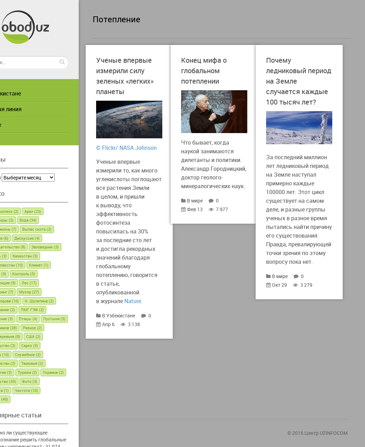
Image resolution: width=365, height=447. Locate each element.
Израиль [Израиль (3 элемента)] (23, 256)
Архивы (19, 177)
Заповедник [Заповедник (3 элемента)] (72, 246)
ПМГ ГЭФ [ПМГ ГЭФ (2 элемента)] (59, 309)
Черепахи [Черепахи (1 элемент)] (45, 390)
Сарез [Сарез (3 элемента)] (77, 345)
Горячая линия (29, 109)
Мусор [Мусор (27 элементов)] (57, 291)
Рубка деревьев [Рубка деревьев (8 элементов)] (55, 336)
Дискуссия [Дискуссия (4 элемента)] (54, 238)
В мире (19, 125)
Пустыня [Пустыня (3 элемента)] (24, 327)
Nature (155, 331)
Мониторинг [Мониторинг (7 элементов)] (27, 291)
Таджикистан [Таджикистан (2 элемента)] (28, 363)
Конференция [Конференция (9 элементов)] (28, 282)
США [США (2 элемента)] (20, 345)
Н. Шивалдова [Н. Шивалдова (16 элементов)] (29, 300)
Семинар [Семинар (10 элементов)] (25, 354)
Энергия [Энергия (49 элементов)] (24, 399)
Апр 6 (143, 354)
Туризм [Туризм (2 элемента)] (54, 372)
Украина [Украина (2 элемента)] (23, 381)
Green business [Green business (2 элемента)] (29, 211)
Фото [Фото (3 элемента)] (20, 390)
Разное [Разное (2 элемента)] (22, 336)
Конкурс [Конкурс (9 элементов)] (23, 273)
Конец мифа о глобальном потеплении (226, 70)
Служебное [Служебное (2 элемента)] (55, 354)
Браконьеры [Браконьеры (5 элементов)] (27, 220)
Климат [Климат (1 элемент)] (66, 265)
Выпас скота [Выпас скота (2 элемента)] (64, 229)
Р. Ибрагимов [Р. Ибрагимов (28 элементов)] (57, 327)
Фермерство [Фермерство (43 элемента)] (55, 381)
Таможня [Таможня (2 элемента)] (60, 363)
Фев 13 (214, 221)
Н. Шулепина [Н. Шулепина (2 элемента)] (66, 300)
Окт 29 (298, 335)
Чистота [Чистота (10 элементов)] (75, 390)
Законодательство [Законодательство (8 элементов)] (33, 246)
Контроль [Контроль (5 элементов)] (51, 273)
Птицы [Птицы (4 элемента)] (55, 318)
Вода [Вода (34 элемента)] (55, 220)
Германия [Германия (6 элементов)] (24, 238)
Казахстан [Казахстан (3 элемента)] (52, 256)
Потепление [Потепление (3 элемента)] (26, 318)
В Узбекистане (29, 93)
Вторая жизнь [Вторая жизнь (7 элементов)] (28, 229)
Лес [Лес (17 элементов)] (56, 282)
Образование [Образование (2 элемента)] (27, 309)
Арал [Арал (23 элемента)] (60, 211)
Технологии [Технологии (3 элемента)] (26, 372)
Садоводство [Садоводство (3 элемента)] (48, 345)
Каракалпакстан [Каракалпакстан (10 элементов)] (32, 265)
